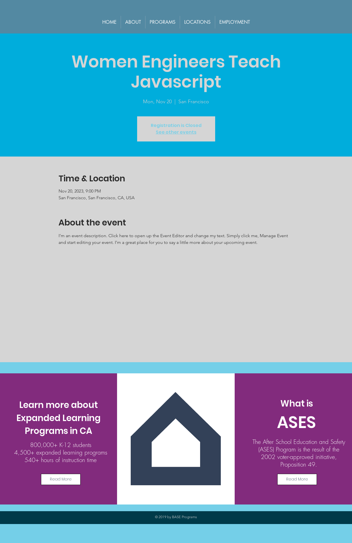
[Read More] (61, 479)
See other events (176, 132)
